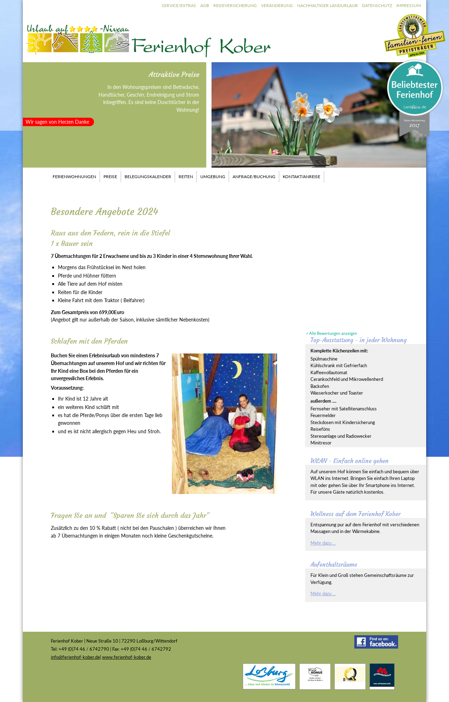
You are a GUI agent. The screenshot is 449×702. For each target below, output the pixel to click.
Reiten (186, 176)
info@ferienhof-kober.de (75, 657)
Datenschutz (377, 5)
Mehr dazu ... (323, 543)
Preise (110, 176)
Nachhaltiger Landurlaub (327, 5)
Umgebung (212, 176)
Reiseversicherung (235, 5)
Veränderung (277, 5)
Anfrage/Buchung (254, 176)
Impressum (408, 5)
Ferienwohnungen (74, 176)
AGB (204, 5)
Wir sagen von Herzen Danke (57, 122)
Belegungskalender (148, 176)
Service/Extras (179, 5)
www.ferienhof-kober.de (126, 657)
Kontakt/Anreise (301, 176)
